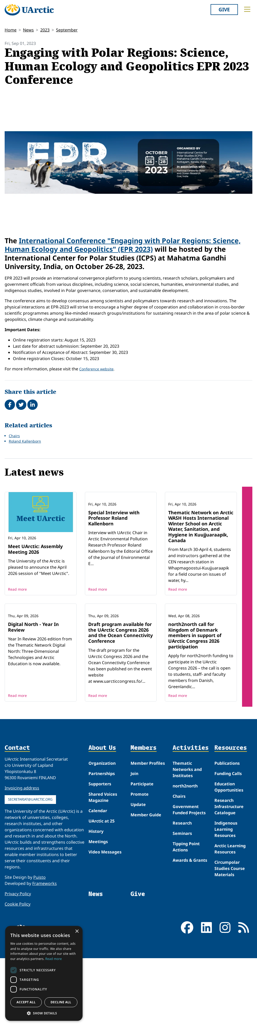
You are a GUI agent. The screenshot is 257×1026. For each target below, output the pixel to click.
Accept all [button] (26, 1002)
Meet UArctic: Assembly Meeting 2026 (35, 549)
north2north (185, 854)
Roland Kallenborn (25, 441)
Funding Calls (228, 841)
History (96, 899)
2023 (45, 30)
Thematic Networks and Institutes (187, 837)
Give (224, 9)
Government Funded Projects (189, 877)
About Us (102, 816)
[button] (43, 1013)
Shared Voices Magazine (103, 865)
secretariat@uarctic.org (30, 867)
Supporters (100, 851)
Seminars (182, 901)
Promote (140, 862)
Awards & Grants (190, 928)
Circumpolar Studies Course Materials (229, 936)
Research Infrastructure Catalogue (229, 874)
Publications (227, 831)
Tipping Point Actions (186, 915)
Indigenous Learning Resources (225, 897)
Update (138, 872)
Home (11, 30)
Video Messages (105, 920)
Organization (102, 831)
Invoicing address (22, 856)
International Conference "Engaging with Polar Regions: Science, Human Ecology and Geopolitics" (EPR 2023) (123, 245)
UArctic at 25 (102, 889)
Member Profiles (148, 831)
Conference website (96, 369)
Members (144, 816)
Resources (230, 816)
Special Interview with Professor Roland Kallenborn (114, 551)
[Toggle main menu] (247, 9)
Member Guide (146, 882)
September (67, 30)
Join (134, 841)
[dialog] (44, 973)
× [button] (77, 931)
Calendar (98, 878)
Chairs (14, 435)
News (28, 30)
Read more (17, 623)
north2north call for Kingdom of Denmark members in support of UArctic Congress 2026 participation (194, 703)
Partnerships (102, 841)
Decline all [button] (61, 1002)
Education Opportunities (228, 855)
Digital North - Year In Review (33, 695)
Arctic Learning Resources (230, 917)
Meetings (98, 909)
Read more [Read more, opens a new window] (53, 959)
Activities (191, 816)
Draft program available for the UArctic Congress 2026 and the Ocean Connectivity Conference (120, 700)
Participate (142, 851)
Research (182, 891)
